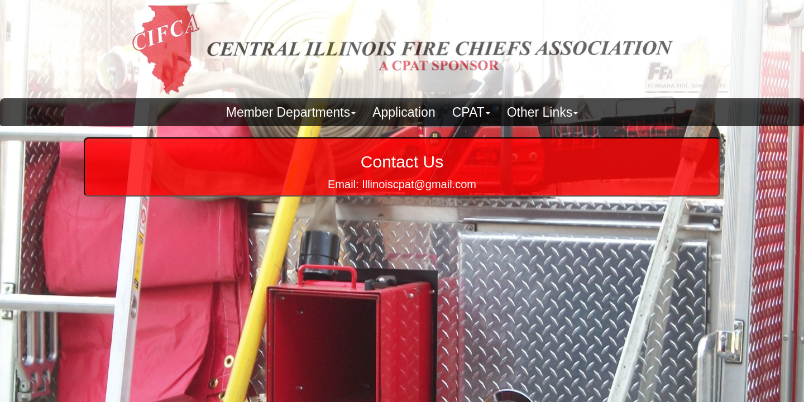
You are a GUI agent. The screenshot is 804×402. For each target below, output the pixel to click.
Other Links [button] (542, 112)
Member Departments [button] (291, 112)
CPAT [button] (471, 112)
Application (404, 112)
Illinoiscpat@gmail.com (419, 184)
